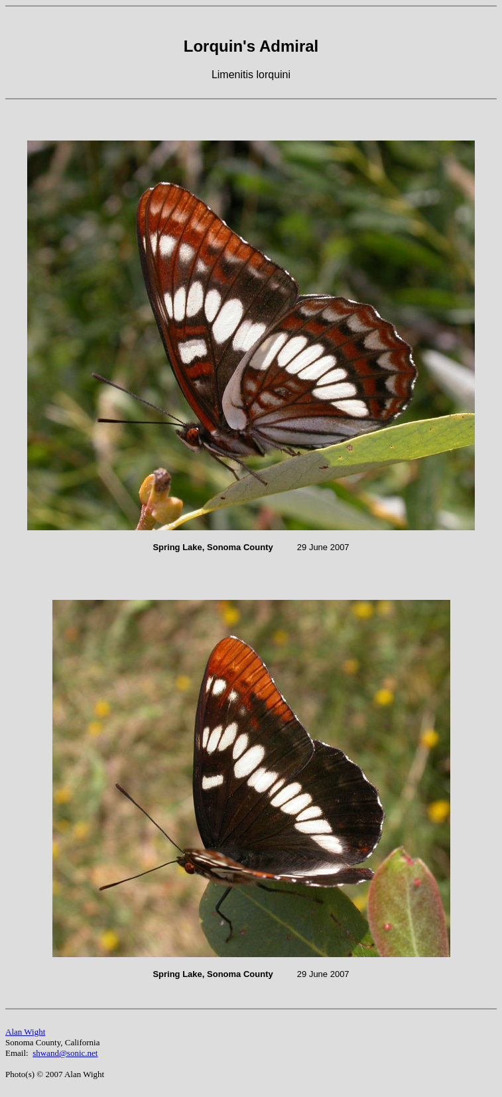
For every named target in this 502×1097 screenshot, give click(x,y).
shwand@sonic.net (64, 1053)
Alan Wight (25, 1032)
